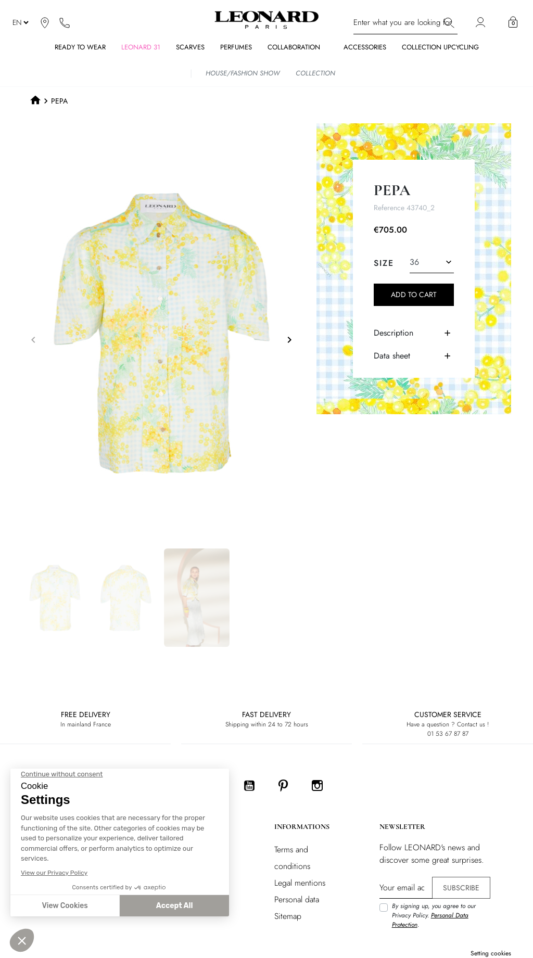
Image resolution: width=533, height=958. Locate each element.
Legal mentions (299, 883)
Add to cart (414, 294)
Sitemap (287, 916)
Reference (389, 207)
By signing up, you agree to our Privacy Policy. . (434, 915)
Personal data (296, 899)
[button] (513, 22)
